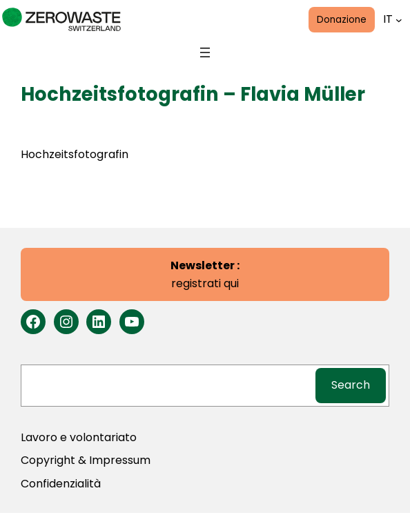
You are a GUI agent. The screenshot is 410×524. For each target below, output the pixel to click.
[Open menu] (205, 52)
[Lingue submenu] (399, 19)
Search (350, 385)
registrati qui (205, 274)
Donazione (342, 19)
